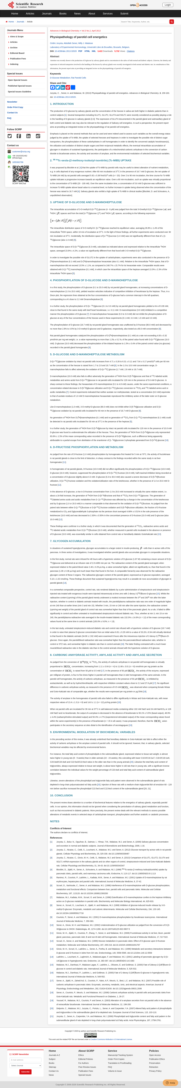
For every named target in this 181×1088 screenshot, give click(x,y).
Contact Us (12, 112)
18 (145, 691)
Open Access (155, 1055)
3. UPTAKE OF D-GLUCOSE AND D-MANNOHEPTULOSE (86, 202)
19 (130, 725)
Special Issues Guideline (19, 92)
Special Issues (84, 1075)
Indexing (14, 64)
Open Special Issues (17, 80)
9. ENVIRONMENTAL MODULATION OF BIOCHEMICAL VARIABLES (92, 732)
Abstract (54, 56)
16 (122, 644)
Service (112, 1050)
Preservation (154, 1063)
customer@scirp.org (21, 151)
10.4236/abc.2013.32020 (66, 51)
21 (52, 1016)
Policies (154, 1050)
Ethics (81, 1055)
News (77, 13)
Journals (47, 13)
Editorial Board (17, 53)
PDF (80, 51)
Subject (52, 1059)
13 (159, 534)
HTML (87, 51)
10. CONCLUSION (61, 795)
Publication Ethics (157, 1059)
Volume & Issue (115, 1071)
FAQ (9, 118)
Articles (30, 13)
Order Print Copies (116, 1059)
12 (59, 485)
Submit (124, 13)
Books (62, 13)
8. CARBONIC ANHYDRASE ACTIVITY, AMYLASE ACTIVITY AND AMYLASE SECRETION (106, 654)
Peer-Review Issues (87, 1067)
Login (168, 4)
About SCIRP (86, 1050)
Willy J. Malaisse (85, 43)
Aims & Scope (16, 36)
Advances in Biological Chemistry (64, 31)
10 (166, 440)
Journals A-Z (54, 1055)
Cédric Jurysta (56, 43)
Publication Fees (18, 59)
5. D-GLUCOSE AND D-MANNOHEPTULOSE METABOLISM (87, 354)
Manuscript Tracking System (120, 1055)
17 (103, 671)
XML (94, 51)
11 (64, 462)
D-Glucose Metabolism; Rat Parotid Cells (68, 78)
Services (108, 13)
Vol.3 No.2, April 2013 (91, 31)
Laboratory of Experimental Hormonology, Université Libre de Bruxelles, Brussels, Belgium (89, 47)
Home (14, 13)
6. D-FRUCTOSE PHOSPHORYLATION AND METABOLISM (86, 447)
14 (65, 583)
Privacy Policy (155, 1071)
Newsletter (12, 102)
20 (132, 762)
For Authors (83, 1063)
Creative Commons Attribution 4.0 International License (111, 1039)
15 (158, 594)
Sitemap (52, 1067)
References (56, 838)
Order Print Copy (15, 107)
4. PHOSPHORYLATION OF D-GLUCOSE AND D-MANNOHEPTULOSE (94, 280)
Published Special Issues (20, 86)
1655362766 (17, 162)
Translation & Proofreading (120, 1063)
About (91, 13)
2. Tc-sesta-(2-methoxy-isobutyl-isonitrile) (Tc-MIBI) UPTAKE (90, 160)
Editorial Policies (85, 1059)
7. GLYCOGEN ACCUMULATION (70, 541)
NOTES (54, 821)
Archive (13, 47)
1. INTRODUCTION (62, 103)
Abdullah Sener (70, 43)
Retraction (153, 1067)
